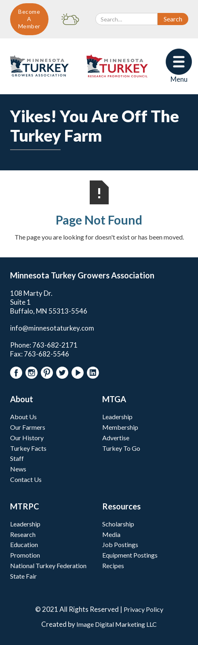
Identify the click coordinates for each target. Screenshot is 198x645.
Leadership (117, 416)
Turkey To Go (121, 448)
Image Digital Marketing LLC (116, 624)
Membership (120, 427)
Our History (27, 437)
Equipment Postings (130, 555)
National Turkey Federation (48, 565)
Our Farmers (27, 427)
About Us (23, 416)
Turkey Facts (28, 448)
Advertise (115, 437)
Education (24, 544)
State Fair (23, 576)
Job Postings (120, 544)
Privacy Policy (143, 609)
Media (111, 534)
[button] (179, 66)
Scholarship (118, 524)
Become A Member (29, 19)
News (18, 469)
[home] (37, 65)
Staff (17, 458)
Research (23, 534)
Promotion (25, 555)
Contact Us (26, 479)
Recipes (113, 565)
